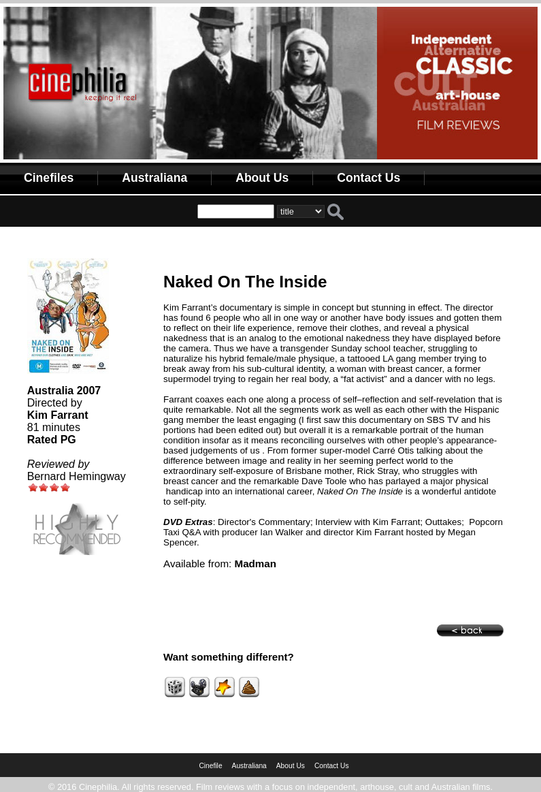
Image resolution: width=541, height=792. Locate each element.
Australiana (154, 178)
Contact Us (368, 178)
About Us (262, 178)
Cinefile (210, 766)
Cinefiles (48, 178)
